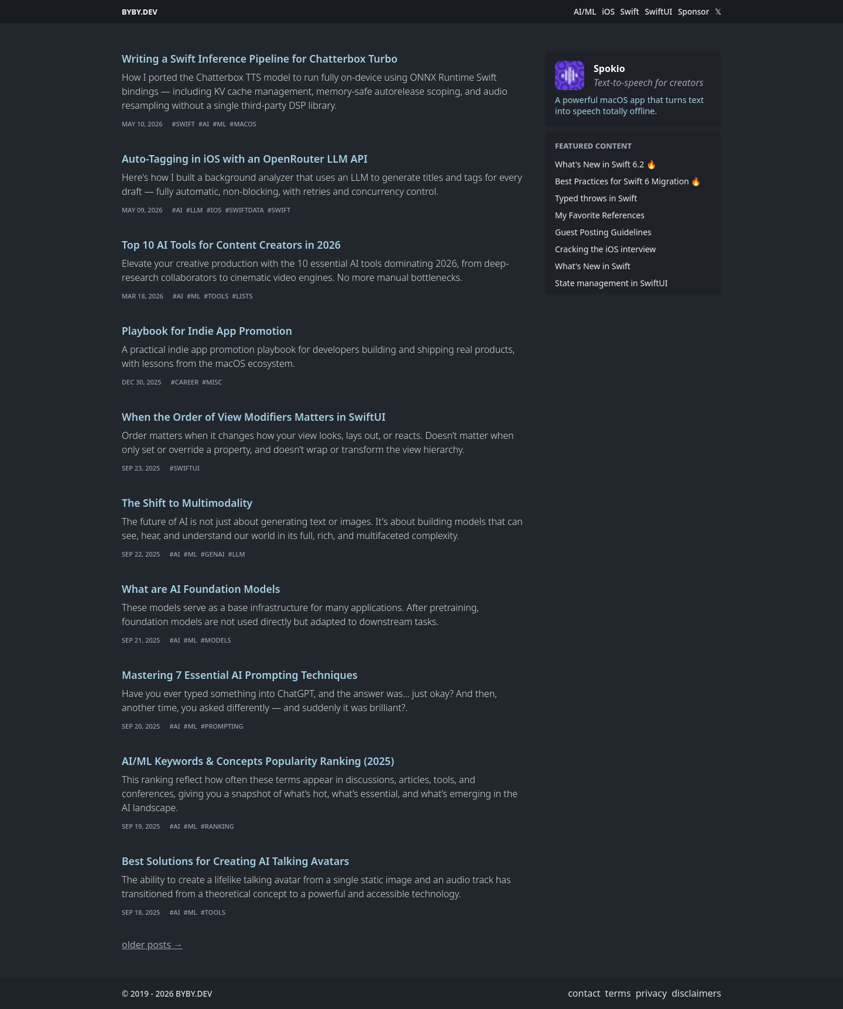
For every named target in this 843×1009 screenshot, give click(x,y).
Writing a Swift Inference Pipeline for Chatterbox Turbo (259, 59)
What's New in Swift (592, 266)
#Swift (183, 123)
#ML (219, 123)
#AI (203, 123)
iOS (608, 11)
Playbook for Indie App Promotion (207, 331)
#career (184, 381)
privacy (651, 993)
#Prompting (222, 726)
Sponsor (693, 11)
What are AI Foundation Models (201, 589)
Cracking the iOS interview (605, 249)
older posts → (152, 944)
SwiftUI (658, 11)
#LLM (194, 209)
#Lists (242, 295)
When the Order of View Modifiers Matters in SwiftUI (253, 417)
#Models (216, 640)
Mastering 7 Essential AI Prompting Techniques (240, 675)
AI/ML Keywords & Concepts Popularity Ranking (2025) (258, 761)
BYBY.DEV (139, 11)
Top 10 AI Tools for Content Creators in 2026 (231, 245)
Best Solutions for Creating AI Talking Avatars (235, 861)
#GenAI (213, 554)
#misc (212, 381)
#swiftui (184, 468)
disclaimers (696, 993)
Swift (630, 11)
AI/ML (585, 11)
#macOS (242, 123)
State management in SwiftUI (611, 283)
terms (618, 993)
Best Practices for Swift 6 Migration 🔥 (628, 181)
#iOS (214, 209)
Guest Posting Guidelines (603, 232)
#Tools (216, 295)
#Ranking (217, 826)
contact (584, 993)
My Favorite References (600, 215)
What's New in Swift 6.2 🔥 (605, 164)
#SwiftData (244, 209)
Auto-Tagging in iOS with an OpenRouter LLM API (245, 159)
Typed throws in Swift (596, 198)
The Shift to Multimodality (187, 503)
